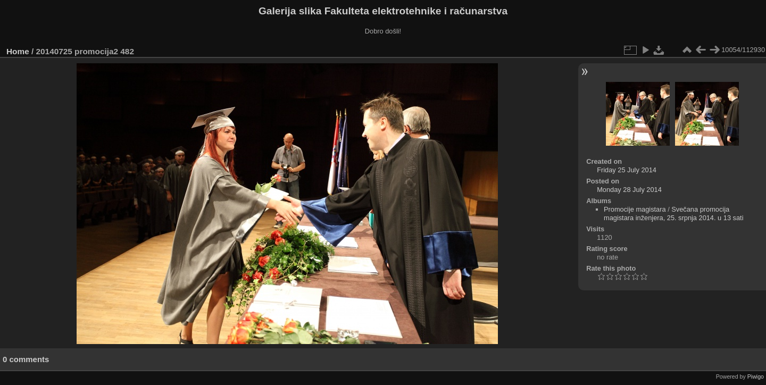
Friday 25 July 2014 (626, 170)
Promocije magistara (635, 209)
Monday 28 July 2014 (629, 190)
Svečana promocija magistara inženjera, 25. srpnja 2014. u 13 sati (674, 213)
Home (17, 51)
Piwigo (755, 376)
